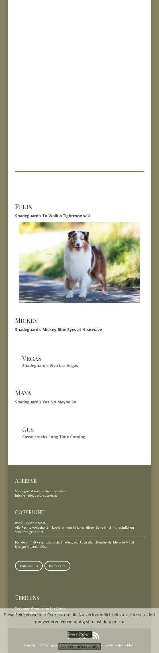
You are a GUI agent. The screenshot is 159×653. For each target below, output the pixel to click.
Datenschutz (29, 566)
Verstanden (79, 634)
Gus (28, 429)
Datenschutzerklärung (79, 646)
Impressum (57, 566)
